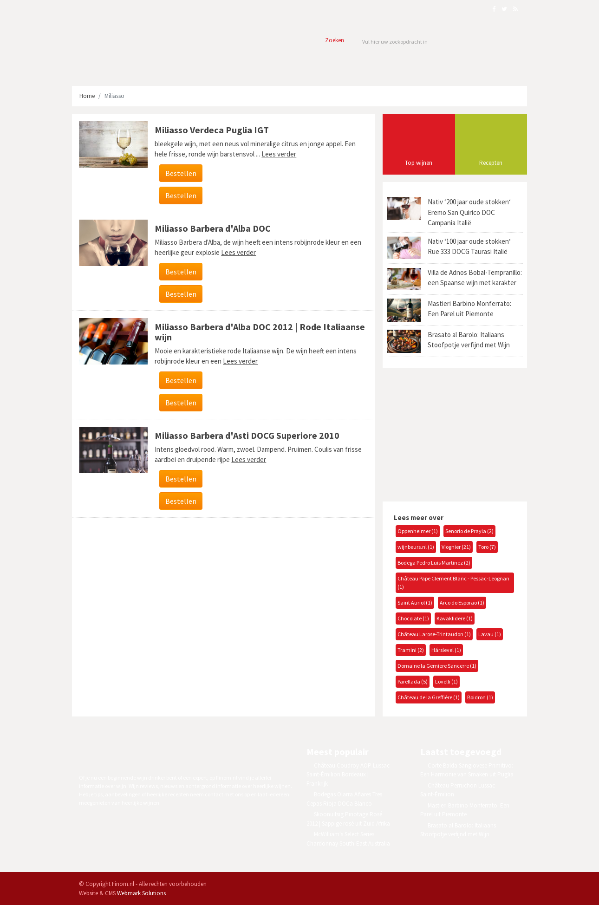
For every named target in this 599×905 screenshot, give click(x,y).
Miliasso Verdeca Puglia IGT (212, 130)
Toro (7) (487, 546)
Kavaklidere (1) (454, 618)
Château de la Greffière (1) (428, 697)
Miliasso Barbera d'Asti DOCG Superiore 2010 (247, 435)
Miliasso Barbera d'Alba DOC (213, 228)
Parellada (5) (412, 681)
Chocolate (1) (413, 618)
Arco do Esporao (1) (462, 602)
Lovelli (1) (446, 681)
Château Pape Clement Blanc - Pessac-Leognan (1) (453, 582)
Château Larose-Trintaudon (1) (434, 634)
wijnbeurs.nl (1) (415, 546)
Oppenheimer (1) (417, 530)
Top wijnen (418, 163)
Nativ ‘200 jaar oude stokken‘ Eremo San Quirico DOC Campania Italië (469, 212)
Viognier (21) (456, 546)
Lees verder (278, 154)
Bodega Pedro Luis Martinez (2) (433, 562)
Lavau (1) (489, 634)
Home (87, 96)
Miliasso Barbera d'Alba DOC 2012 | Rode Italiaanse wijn (260, 332)
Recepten (490, 163)
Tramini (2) (410, 649)
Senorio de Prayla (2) (469, 530)
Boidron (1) (480, 697)
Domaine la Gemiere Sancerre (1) (436, 665)
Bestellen (180, 173)
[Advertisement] (451, 434)
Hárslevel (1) (446, 649)
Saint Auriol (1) (414, 602)
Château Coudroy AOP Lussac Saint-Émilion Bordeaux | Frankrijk (348, 775)
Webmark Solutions (141, 893)
